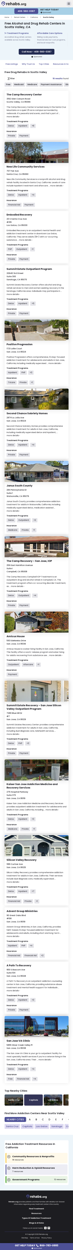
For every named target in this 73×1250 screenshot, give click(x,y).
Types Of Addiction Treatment (36, 1218)
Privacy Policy (47, 1238)
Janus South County (19, 485)
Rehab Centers (19, 17)
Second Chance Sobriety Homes (27, 413)
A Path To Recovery (19, 965)
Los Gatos (41, 1126)
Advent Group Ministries (22, 911)
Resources (36, 1213)
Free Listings (12, 64)
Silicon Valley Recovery (22, 860)
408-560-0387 (26, 11)
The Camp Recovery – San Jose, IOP (29, 561)
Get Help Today (36, 1245)
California (34, 17)
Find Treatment (36, 1208)
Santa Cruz (12, 1126)
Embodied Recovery (19, 214)
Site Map (24, 1238)
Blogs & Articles (36, 1223)
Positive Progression (19, 344)
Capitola (27, 1126)
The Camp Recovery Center (24, 94)
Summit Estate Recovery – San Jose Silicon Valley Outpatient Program (34, 707)
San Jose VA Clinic (18, 1041)
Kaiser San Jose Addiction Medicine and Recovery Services (32, 785)
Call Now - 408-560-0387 (36, 51)
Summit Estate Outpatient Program (29, 269)
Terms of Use (35, 1238)
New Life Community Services (25, 166)
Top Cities (44, 64)
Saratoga (56, 1126)
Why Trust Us (28, 64)
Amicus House (16, 636)
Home (7, 17)
